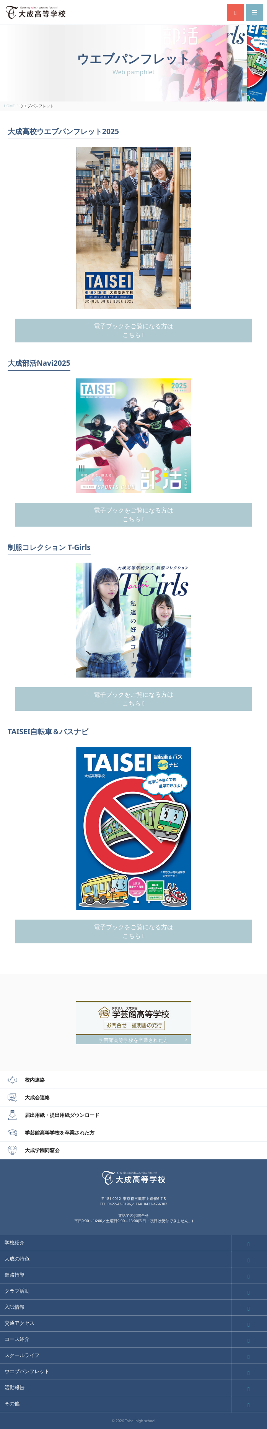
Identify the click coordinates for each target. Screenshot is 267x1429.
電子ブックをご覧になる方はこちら (133, 330)
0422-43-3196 (119, 1203)
